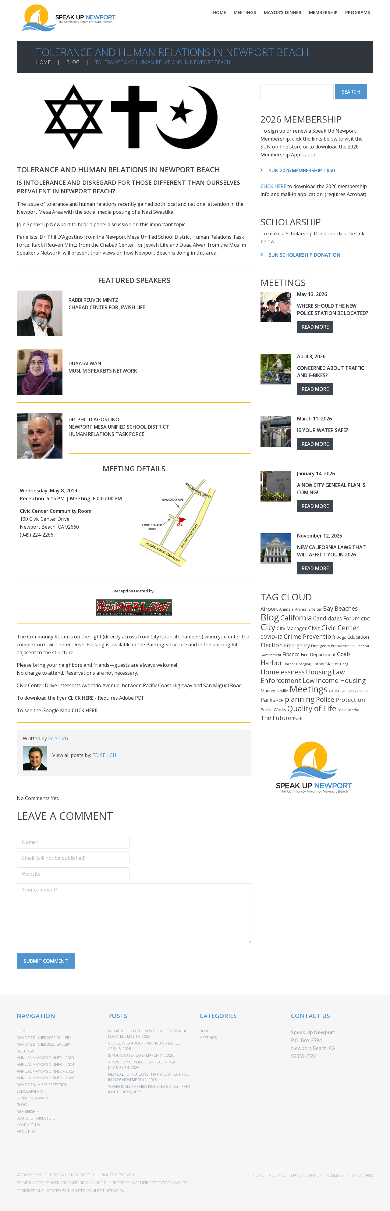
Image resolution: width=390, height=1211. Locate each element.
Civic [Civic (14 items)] (314, 624)
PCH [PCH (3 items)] (280, 696)
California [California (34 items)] (296, 613)
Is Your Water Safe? (322, 426)
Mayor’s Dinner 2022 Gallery (44, 1033)
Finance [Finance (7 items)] (291, 650)
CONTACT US (28, 1120)
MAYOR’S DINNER (282, 12)
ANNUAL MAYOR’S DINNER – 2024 (45, 1060)
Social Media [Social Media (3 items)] (348, 705)
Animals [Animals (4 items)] (286, 605)
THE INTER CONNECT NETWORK (95, 1186)
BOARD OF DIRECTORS (36, 1113)
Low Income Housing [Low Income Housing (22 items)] (334, 676)
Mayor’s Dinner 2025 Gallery (44, 1040)
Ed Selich (58, 734)
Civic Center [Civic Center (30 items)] (340, 623)
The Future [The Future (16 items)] (276, 713)
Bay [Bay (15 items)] (328, 604)
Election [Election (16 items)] (272, 641)
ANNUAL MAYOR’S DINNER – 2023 (45, 1053)
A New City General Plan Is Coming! (141, 1057)
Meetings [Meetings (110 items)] (308, 685)
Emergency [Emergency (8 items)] (297, 641)
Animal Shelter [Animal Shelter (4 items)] (308, 605)
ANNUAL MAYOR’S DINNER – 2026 (45, 1073)
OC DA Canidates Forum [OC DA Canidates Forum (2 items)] (348, 687)
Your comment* (134, 909)
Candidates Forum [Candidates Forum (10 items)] (336, 614)
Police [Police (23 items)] (325, 695)
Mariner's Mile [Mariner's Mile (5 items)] (274, 686)
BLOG (73, 58)
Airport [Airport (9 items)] (269, 604)
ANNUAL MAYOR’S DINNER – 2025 (45, 1067)
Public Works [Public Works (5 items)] (273, 705)
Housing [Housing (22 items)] (319, 667)
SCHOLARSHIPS (30, 1087)
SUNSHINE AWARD (32, 1093)
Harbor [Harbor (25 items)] (271, 658)
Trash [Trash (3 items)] (297, 714)
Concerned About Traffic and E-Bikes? (145, 1038)
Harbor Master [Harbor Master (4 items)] (325, 659)
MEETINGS (245, 12)
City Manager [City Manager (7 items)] (292, 624)
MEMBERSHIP (323, 12)
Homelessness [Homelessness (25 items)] (283, 667)
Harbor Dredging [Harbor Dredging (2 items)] (297, 660)
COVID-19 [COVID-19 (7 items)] (271, 632)
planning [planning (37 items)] (300, 695)
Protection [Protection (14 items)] (350, 695)
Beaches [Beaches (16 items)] (346, 604)
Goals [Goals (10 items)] (344, 649)
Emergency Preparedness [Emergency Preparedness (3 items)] (333, 641)
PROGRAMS (357, 12)
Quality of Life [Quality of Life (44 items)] (311, 704)
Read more (315, 322)
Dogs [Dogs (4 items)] (341, 633)
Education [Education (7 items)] (358, 632)
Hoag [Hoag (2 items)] (344, 660)
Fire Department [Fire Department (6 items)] (318, 650)
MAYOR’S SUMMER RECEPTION (42, 1080)
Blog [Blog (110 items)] (270, 613)
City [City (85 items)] (268, 622)
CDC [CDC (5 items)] (365, 614)
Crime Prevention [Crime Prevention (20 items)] (309, 632)
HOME (219, 12)
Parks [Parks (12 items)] (268, 695)
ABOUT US (26, 1127)
